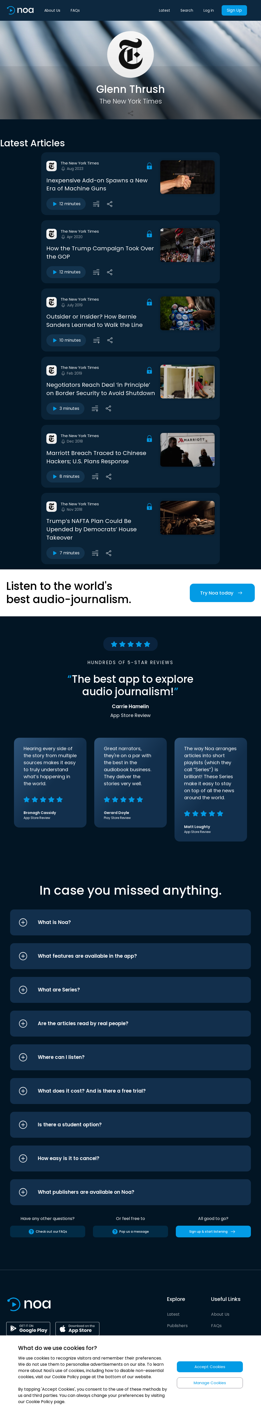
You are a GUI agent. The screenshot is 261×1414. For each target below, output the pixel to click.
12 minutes (66, 204)
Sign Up (234, 10)
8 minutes (65, 476)
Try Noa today (222, 593)
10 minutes (66, 340)
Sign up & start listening (213, 1231)
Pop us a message (130, 1232)
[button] (121, 922)
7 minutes (65, 553)
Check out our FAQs (47, 1232)
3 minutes (65, 408)
